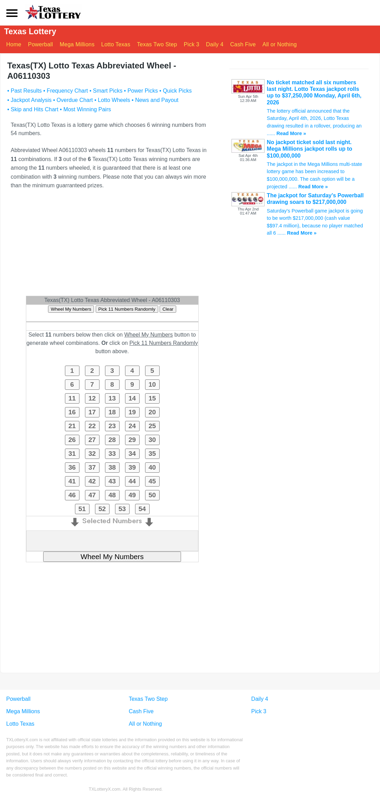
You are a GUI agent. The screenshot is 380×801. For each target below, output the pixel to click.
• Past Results (24, 91)
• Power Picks (141, 91)
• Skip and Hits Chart (32, 109)
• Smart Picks (105, 91)
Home (13, 44)
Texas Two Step (157, 44)
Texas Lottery (30, 31)
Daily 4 (215, 44)
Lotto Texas (115, 44)
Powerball (40, 44)
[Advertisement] (112, 245)
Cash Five (243, 44)
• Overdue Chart (73, 100)
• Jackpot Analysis (29, 100)
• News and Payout (155, 100)
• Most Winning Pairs (85, 109)
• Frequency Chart (65, 91)
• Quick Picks (175, 91)
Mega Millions (77, 44)
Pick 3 (191, 44)
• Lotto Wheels (112, 100)
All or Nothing (280, 44)
